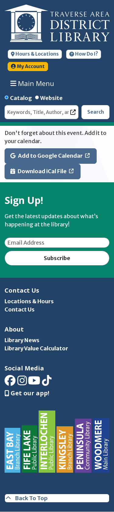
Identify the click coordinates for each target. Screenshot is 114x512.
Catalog (21, 97)
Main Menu (32, 83)
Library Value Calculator (36, 348)
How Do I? (83, 54)
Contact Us (20, 309)
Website (51, 97)
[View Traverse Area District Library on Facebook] (10, 382)
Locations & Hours (29, 301)
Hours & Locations (35, 54)
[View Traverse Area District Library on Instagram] (22, 382)
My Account (28, 66)
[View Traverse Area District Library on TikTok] (47, 382)
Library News (22, 340)
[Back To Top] (57, 498)
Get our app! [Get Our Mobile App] (27, 393)
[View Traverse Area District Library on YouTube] (34, 382)
